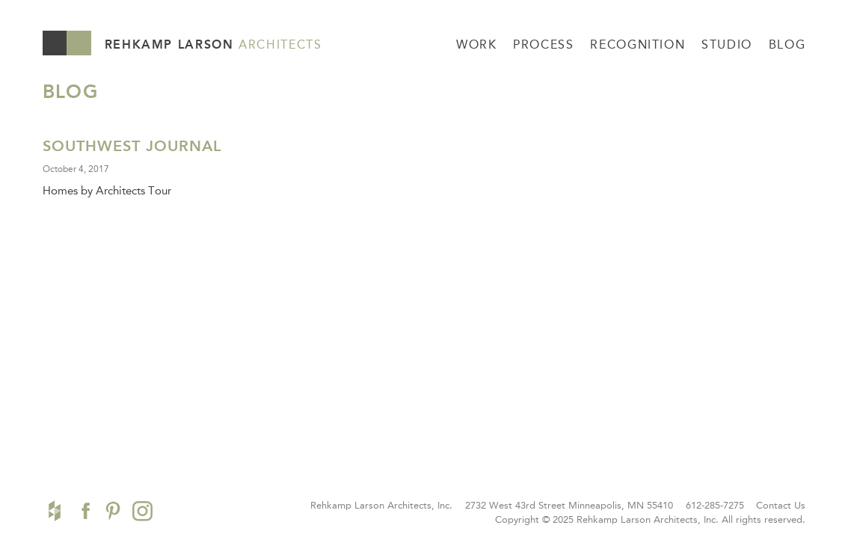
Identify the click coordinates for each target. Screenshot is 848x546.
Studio (726, 44)
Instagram (142, 511)
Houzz (55, 511)
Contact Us (780, 505)
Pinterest (113, 511)
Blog (787, 44)
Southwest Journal (132, 146)
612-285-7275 (715, 505)
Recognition (637, 44)
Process (543, 44)
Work (476, 44)
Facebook (84, 511)
